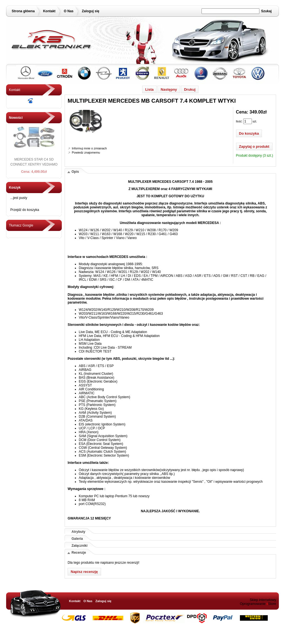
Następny (169, 89)
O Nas (68, 11)
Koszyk (15, 187)
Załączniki (79, 546)
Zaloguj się (90, 11)
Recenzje (79, 553)
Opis (75, 172)
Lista (149, 89)
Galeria (77, 539)
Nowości (16, 118)
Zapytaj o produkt (254, 146)
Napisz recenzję (84, 572)
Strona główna (23, 11)
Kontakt (49, 11)
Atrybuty (78, 532)
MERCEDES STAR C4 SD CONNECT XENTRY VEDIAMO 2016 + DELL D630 (33, 164)
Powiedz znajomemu (86, 152)
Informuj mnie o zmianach (89, 148)
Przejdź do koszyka (24, 210)
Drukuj (189, 89)
